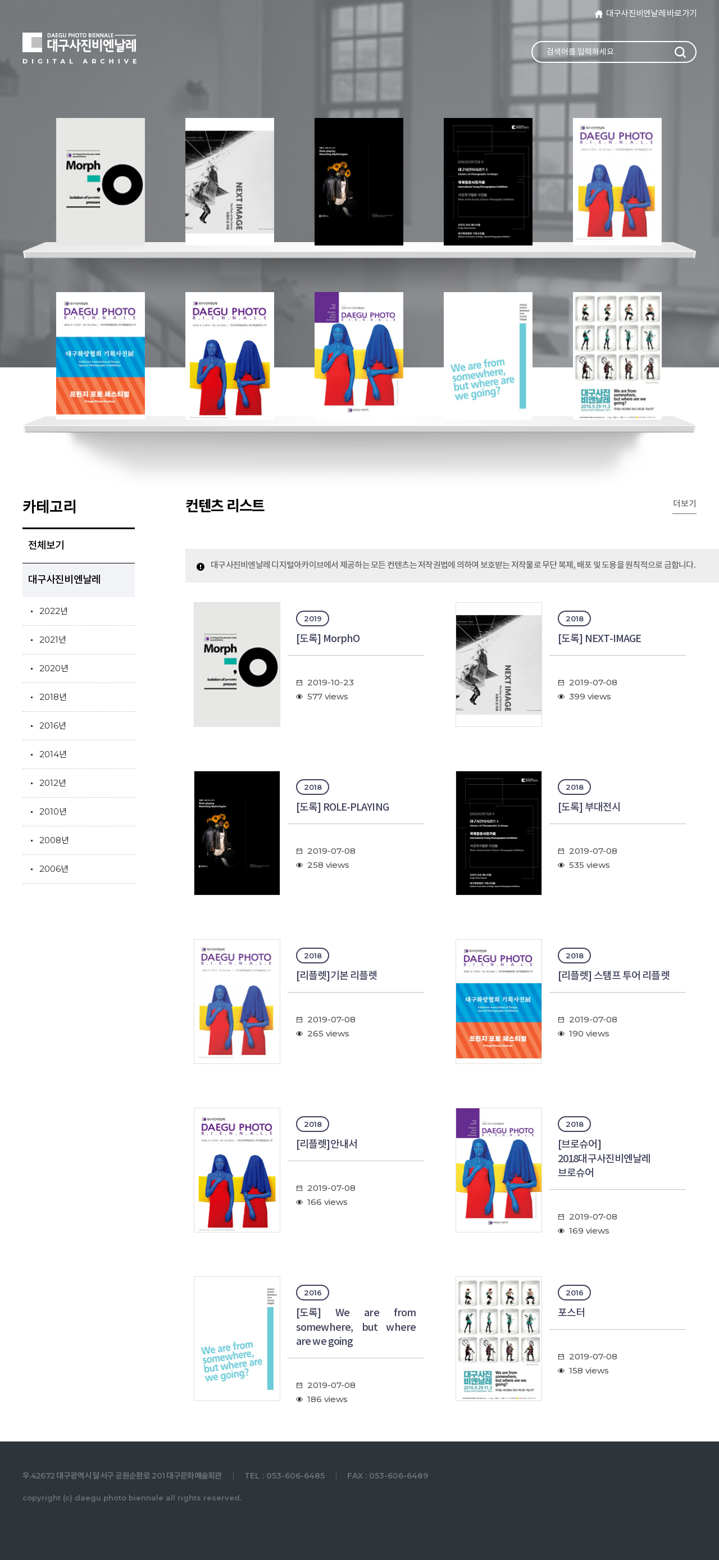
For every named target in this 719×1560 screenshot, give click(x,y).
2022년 (53, 611)
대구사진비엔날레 (64, 580)
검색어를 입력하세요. (581, 51)
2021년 (52, 639)
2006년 (54, 868)
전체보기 (46, 546)
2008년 (54, 840)
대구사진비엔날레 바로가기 (651, 14)
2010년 (53, 811)
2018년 (53, 697)
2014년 (53, 754)
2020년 (54, 668)
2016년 (52, 725)
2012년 (52, 782)
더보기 (685, 504)
